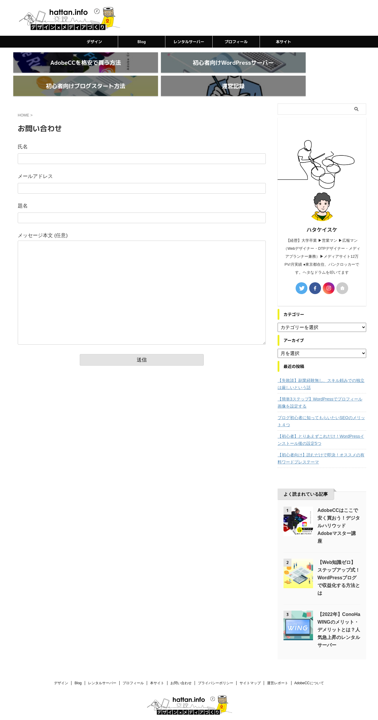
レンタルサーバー (188, 41)
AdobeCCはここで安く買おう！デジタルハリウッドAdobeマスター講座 (338, 511)
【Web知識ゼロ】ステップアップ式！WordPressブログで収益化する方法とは (338, 563)
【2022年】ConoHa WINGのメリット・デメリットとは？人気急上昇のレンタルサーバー (338, 615)
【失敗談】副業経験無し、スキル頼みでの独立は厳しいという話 (321, 370)
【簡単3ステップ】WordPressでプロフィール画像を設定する (320, 388)
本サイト (283, 41)
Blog (142, 41)
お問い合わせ (181, 669)
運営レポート (277, 669)
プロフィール (235, 41)
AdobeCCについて (309, 669)
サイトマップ (250, 669)
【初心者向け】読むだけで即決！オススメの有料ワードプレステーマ (321, 444)
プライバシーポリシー (215, 669)
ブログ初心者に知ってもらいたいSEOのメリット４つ (321, 407)
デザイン (94, 41)
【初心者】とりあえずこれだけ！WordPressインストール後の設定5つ (321, 426)
